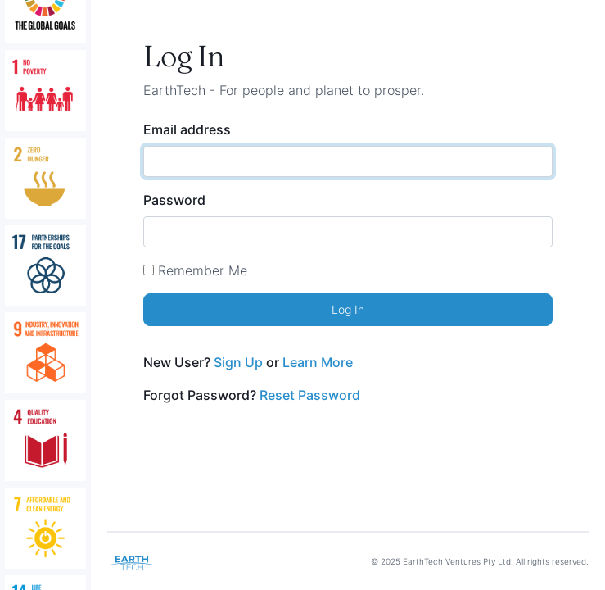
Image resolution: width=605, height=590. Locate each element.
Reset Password (310, 395)
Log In (348, 309)
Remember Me (202, 270)
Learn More (317, 362)
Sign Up (238, 362)
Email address (187, 129)
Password (174, 200)
